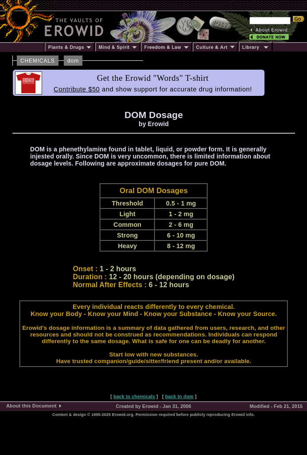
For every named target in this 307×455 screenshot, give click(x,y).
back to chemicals (134, 396)
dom (73, 61)
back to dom (179, 396)
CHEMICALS (37, 61)
